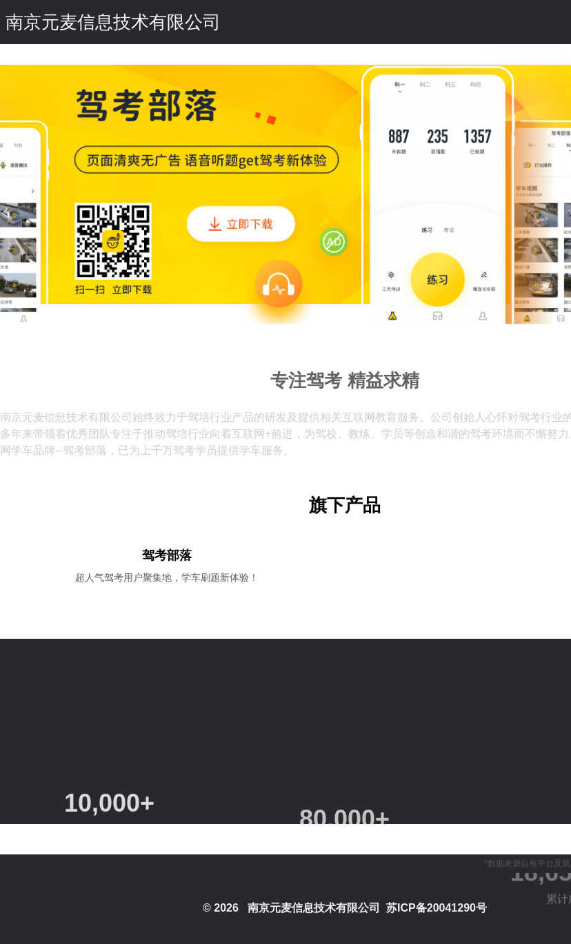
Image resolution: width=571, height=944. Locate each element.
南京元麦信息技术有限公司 (113, 22)
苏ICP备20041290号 (436, 908)
